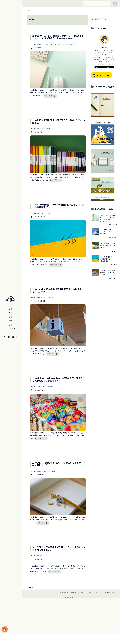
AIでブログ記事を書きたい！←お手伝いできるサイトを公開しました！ (58, 464)
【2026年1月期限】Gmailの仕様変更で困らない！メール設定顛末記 (58, 206)
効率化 (72, 44)
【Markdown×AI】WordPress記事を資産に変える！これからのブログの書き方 (58, 379)
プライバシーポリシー (95, 593)
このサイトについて (104, 65)
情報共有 (48, 129)
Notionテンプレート (108, 59)
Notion (39, 298)
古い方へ (31, 588)
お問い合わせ (64, 593)
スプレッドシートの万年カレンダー (104, 57)
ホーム (29, 11)
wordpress (43, 471)
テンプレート (65, 44)
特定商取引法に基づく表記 (78, 593)
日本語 (95, 19)
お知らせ (42, 44)
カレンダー (58, 44)
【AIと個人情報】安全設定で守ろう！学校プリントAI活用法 (59, 121)
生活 (42, 556)
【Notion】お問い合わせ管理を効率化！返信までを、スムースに (57, 290)
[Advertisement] (105, 309)
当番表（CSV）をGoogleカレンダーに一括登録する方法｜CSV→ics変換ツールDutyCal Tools (58, 37)
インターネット (50, 44)
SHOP (38, 44)
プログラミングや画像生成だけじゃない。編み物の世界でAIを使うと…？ (58, 548)
